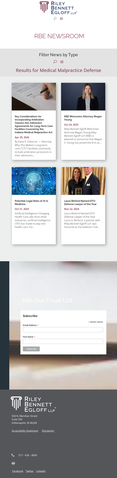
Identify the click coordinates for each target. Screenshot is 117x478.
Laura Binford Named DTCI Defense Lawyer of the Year (80, 203)
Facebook (17, 471)
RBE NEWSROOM (58, 36)
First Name (29, 336)
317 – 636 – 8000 (27, 455)
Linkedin (41, 471)
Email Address (30, 325)
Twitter (30, 471)
